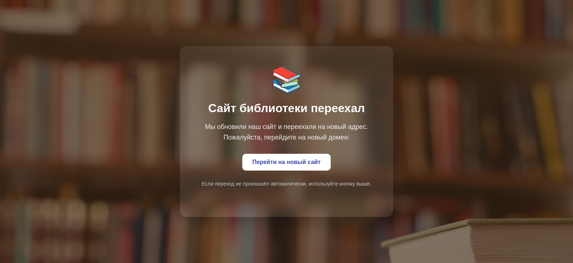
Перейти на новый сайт (287, 162)
